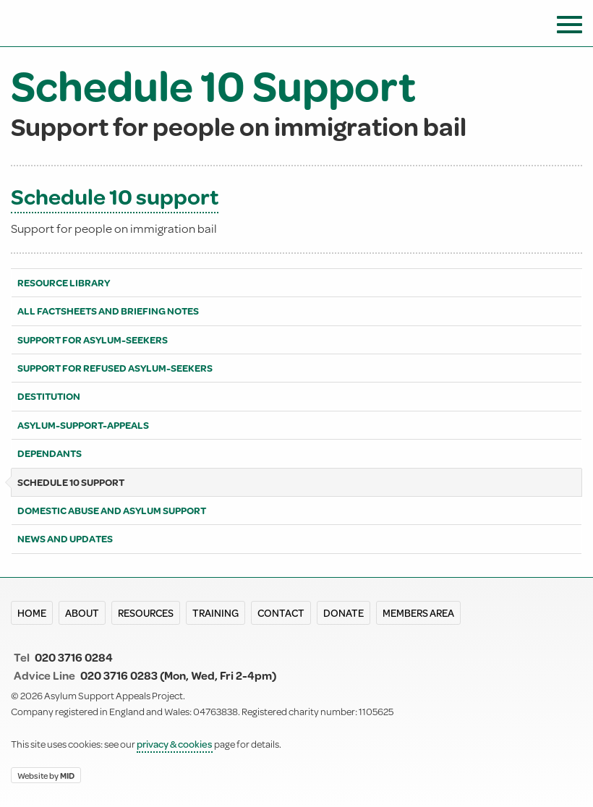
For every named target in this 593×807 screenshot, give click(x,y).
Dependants (49, 453)
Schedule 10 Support (70, 482)
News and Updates (65, 538)
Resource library (63, 283)
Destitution (48, 396)
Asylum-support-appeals (83, 425)
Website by (45, 775)
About (82, 612)
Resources (146, 612)
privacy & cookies (175, 744)
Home (31, 612)
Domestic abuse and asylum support (111, 510)
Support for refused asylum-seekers (115, 368)
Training (215, 612)
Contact (280, 612)
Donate (343, 612)
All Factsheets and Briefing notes (108, 311)
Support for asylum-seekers (92, 340)
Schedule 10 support (114, 196)
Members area (418, 612)
